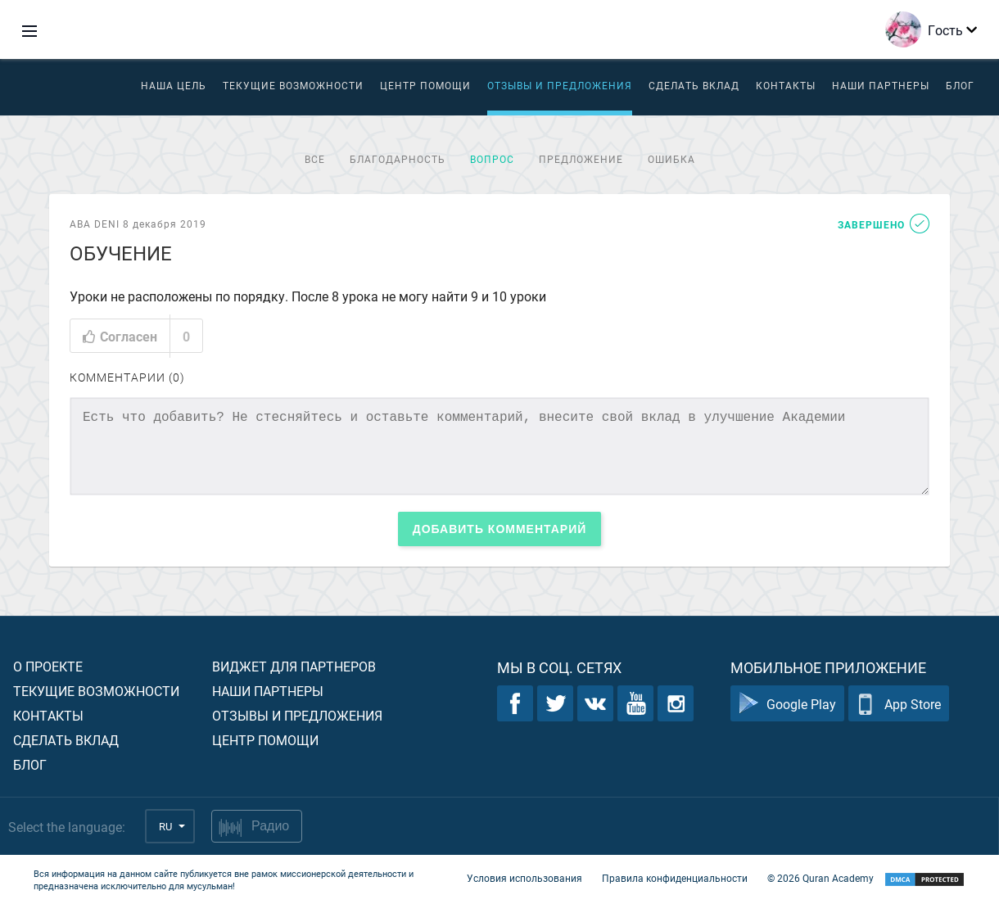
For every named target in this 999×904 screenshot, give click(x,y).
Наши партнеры (880, 85)
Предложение (581, 158)
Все (315, 158)
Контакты (786, 85)
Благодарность (397, 158)
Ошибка (671, 158)
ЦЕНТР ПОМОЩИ (425, 85)
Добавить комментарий (500, 529)
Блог (960, 85)
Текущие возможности (293, 85)
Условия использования (524, 877)
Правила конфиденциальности (675, 877)
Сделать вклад (694, 85)
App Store (899, 703)
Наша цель (173, 85)
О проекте (48, 666)
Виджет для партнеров (294, 666)
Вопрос (492, 158)
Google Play (787, 703)
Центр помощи (265, 739)
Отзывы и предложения (559, 85)
